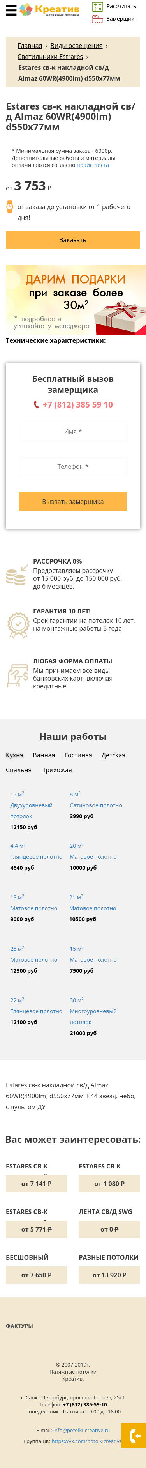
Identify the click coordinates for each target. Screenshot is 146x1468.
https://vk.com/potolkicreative (86, 1441)
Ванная (44, 755)
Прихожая (56, 770)
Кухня (14, 755)
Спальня (19, 770)
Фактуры (19, 1326)
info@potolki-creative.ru (81, 1430)
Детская (113, 755)
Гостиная (78, 755)
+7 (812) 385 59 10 (78, 404)
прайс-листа (93, 164)
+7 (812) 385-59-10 (85, 1404)
